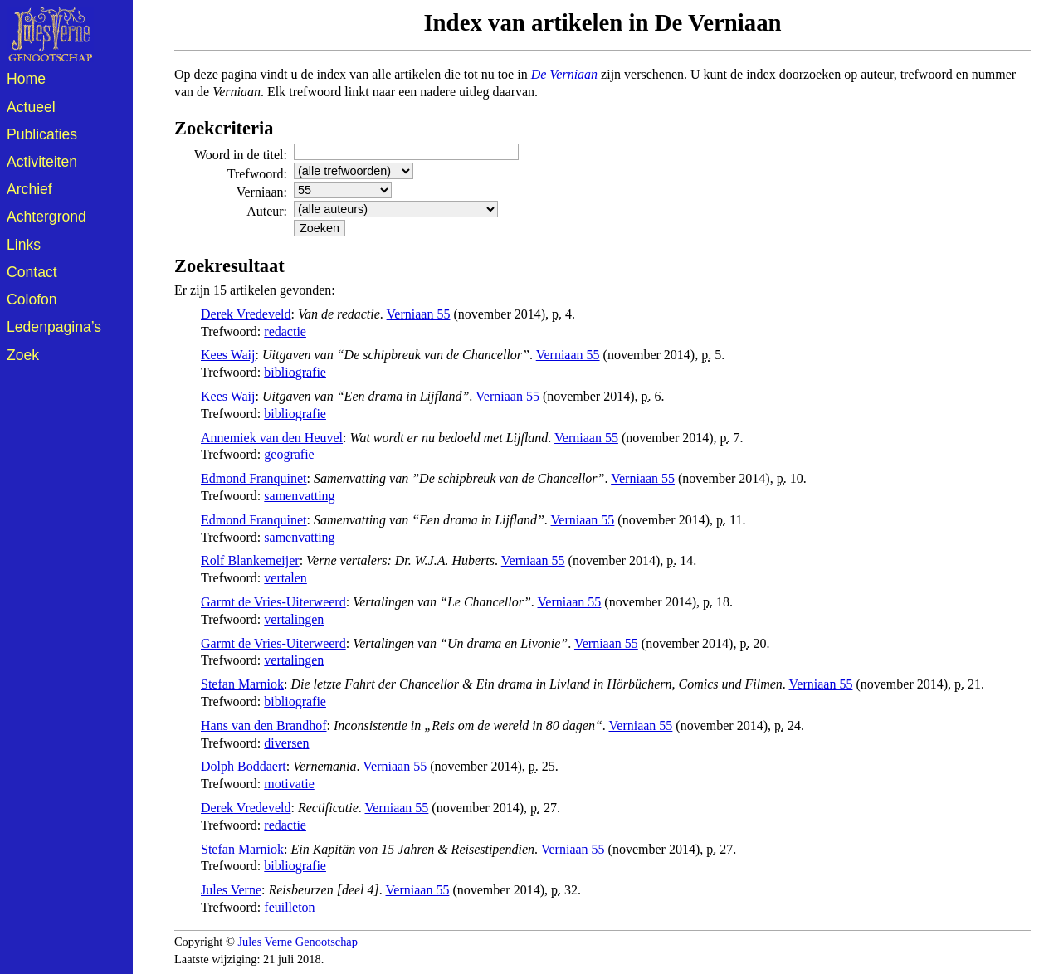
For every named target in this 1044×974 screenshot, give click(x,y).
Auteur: (266, 211)
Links (24, 244)
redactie (285, 331)
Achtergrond (46, 216)
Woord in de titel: (240, 155)
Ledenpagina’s (54, 327)
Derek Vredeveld (245, 314)
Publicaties (42, 134)
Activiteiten (42, 161)
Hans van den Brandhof (264, 725)
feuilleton (289, 907)
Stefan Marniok (242, 684)
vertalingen (294, 619)
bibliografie (295, 372)
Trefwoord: (257, 174)
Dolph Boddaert (243, 766)
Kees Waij (228, 355)
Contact (32, 272)
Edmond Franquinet (254, 478)
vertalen (285, 578)
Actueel (31, 107)
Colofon (32, 299)
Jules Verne (231, 890)
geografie (289, 454)
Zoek (23, 355)
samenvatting (299, 496)
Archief (29, 189)
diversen (286, 743)
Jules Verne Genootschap (298, 941)
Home (26, 79)
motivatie (289, 784)
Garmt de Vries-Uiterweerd (273, 602)
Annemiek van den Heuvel (272, 438)
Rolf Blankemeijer (250, 560)
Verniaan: (262, 192)
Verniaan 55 (419, 314)
